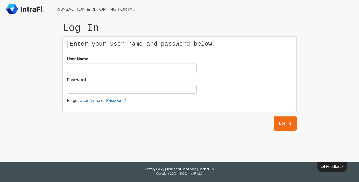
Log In (285, 123)
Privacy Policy (154, 169)
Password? (116, 101)
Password (76, 80)
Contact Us (206, 169)
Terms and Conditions (181, 169)
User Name (77, 59)
